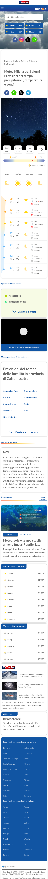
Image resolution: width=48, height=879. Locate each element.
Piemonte (6, 748)
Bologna (27, 823)
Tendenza (10, 535)
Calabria (27, 791)
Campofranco (9, 404)
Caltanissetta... (31, 397)
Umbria (6, 774)
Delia (26, 404)
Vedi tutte (42, 498)
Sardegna (27, 796)
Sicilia (5, 796)
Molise (5, 785)
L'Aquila (27, 839)
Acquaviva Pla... (10, 391)
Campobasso (8, 844)
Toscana (27, 769)
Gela (26, 410)
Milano (26, 812)
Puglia (26, 785)
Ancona (6, 828)
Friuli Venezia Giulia (10, 769)
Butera (6, 397)
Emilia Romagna (9, 764)
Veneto (27, 759)
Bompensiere (30, 391)
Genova (6, 812)
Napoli (5, 839)
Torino (5, 807)
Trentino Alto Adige (10, 759)
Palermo (6, 855)
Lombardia (28, 753)
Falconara (8, 410)
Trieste (6, 823)
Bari (25, 844)
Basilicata (6, 791)
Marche (27, 764)
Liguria (5, 753)
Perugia (6, 833)
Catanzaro (28, 849)
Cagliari (27, 855)
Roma (26, 833)
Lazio (26, 774)
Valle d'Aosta (29, 748)
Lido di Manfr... (10, 417)
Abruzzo (27, 780)
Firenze (27, 828)
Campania (7, 780)
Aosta (26, 807)
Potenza (6, 849)
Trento (6, 817)
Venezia (27, 817)
